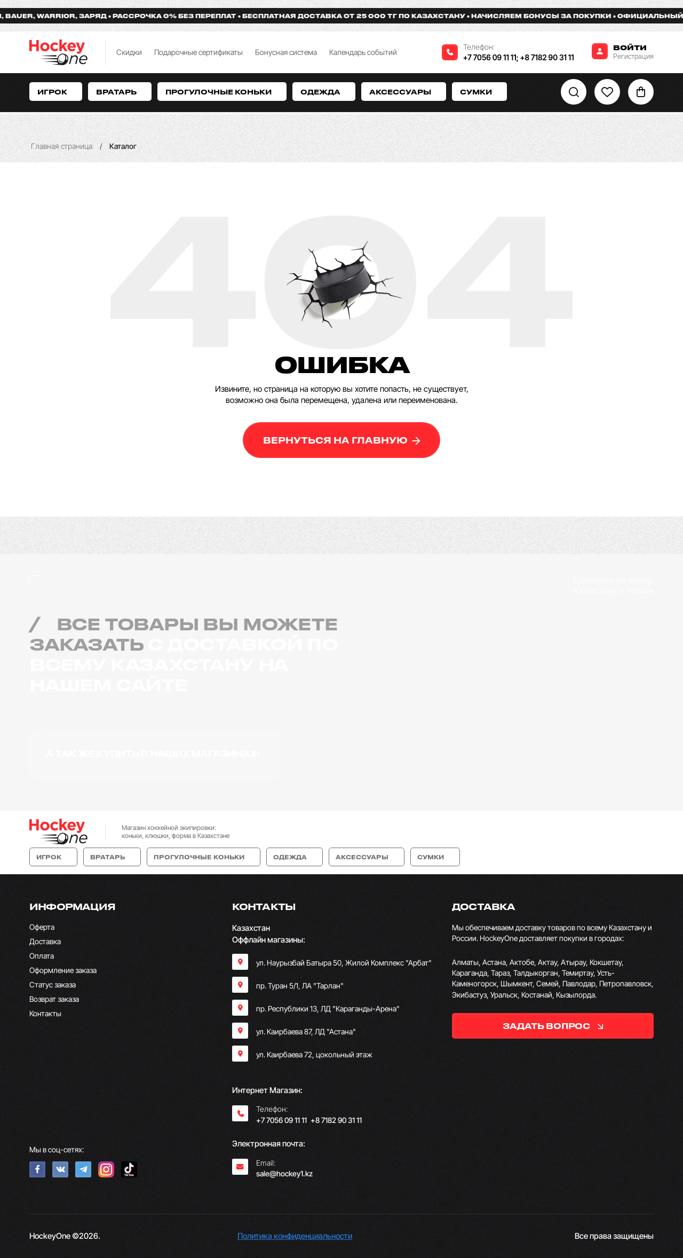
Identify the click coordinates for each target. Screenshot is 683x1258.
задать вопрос (552, 1026)
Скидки (129, 52)
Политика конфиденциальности (294, 1236)
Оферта (41, 926)
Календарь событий (363, 52)
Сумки (479, 92)
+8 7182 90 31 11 (547, 57)
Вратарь (120, 92)
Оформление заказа (63, 970)
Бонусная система (286, 52)
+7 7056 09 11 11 (490, 57)
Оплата (41, 955)
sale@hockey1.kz (284, 1173)
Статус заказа (52, 984)
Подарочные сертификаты (198, 52)
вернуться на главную (341, 440)
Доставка (45, 941)
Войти (630, 47)
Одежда (323, 92)
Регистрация (633, 56)
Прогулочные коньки (222, 92)
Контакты (45, 1013)
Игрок (55, 92)
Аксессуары (403, 92)
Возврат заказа (54, 998)
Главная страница (61, 146)
